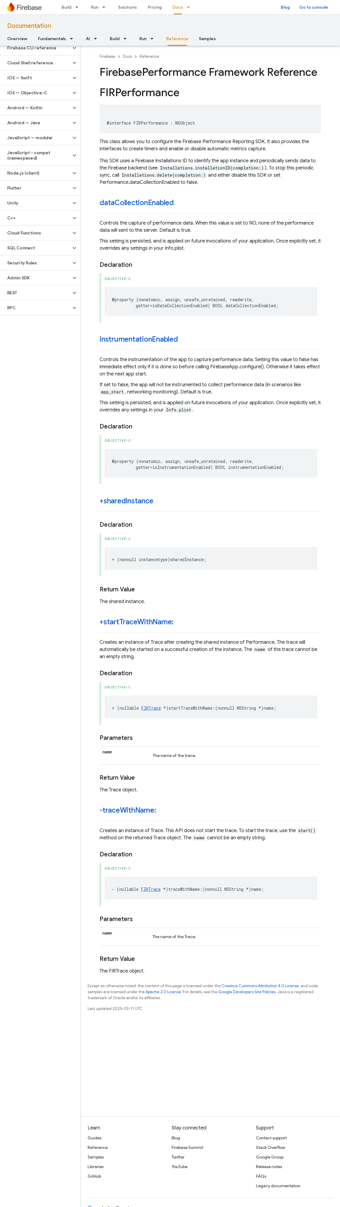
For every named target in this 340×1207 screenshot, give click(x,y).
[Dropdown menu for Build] (78, 7)
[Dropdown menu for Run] (105, 7)
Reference (149, 56)
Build (66, 7)
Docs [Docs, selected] (178, 7)
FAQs (261, 1176)
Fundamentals (52, 38)
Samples (207, 38)
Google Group (269, 1157)
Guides (94, 1138)
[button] (35, 48)
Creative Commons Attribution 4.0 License (260, 985)
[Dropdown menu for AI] (97, 38)
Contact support (271, 1138)
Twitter (178, 1157)
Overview (17, 38)
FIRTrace (151, 708)
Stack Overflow (270, 1147)
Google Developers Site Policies (247, 991)
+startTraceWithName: (136, 621)
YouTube (179, 1166)
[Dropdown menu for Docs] (190, 7)
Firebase (107, 56)
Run (94, 7)
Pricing (155, 7)
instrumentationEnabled (139, 339)
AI (88, 38)
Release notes (269, 1166)
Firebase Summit (187, 1147)
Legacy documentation (278, 1185)
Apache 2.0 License (163, 991)
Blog (285, 7)
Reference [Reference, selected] (177, 38)
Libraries (95, 1166)
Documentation (29, 26)
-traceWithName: (128, 810)
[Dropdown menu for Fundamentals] (73, 38)
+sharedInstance (126, 500)
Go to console (313, 7)
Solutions (127, 7)
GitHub (94, 1176)
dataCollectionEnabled (137, 202)
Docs (127, 56)
